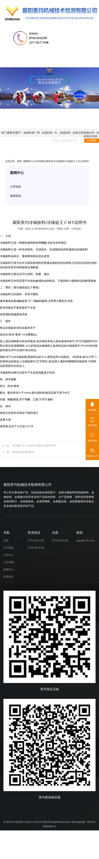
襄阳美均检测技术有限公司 (20, 822)
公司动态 (40, 161)
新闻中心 (29, 161)
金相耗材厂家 (31, 132)
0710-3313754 (36, 547)
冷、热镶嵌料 (62, 132)
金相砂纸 (47, 132)
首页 (19, 161)
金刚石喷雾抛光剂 (84, 132)
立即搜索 (91, 140)
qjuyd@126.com (85, 540)
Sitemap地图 (78, 822)
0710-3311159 (36, 540)
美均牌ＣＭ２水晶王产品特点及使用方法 (34, 445)
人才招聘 (8, 562)
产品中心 (8, 555)
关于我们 (8, 547)
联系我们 (8, 576)
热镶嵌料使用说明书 (23, 452)
